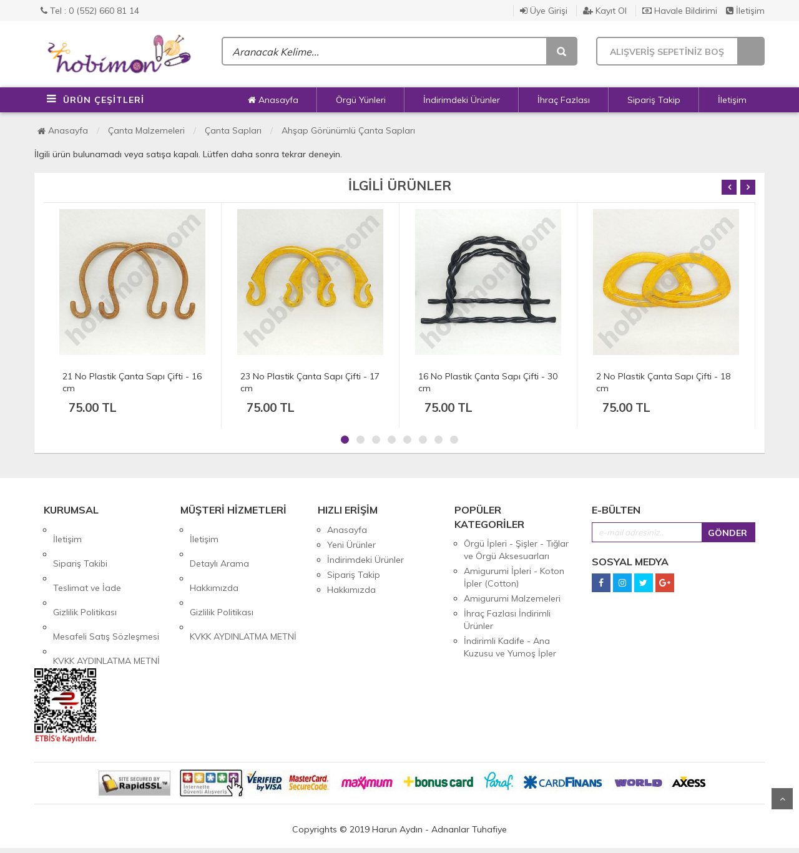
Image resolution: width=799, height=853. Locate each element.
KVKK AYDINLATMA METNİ (106, 604)
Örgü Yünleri (361, 99)
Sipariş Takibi (80, 544)
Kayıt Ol (605, 10)
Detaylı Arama (219, 544)
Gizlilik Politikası (85, 574)
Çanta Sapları (233, 130)
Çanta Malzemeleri (146, 130)
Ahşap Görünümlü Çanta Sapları (348, 130)
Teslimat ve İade (87, 559)
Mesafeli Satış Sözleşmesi (106, 589)
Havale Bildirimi (679, 10)
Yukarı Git (782, 798)
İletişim (745, 10)
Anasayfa (273, 100)
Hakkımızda (214, 559)
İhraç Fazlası (563, 99)
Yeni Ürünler (351, 544)
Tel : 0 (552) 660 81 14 (90, 10)
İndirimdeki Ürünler (461, 99)
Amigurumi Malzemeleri (512, 598)
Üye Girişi (543, 10)
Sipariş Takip (653, 99)
